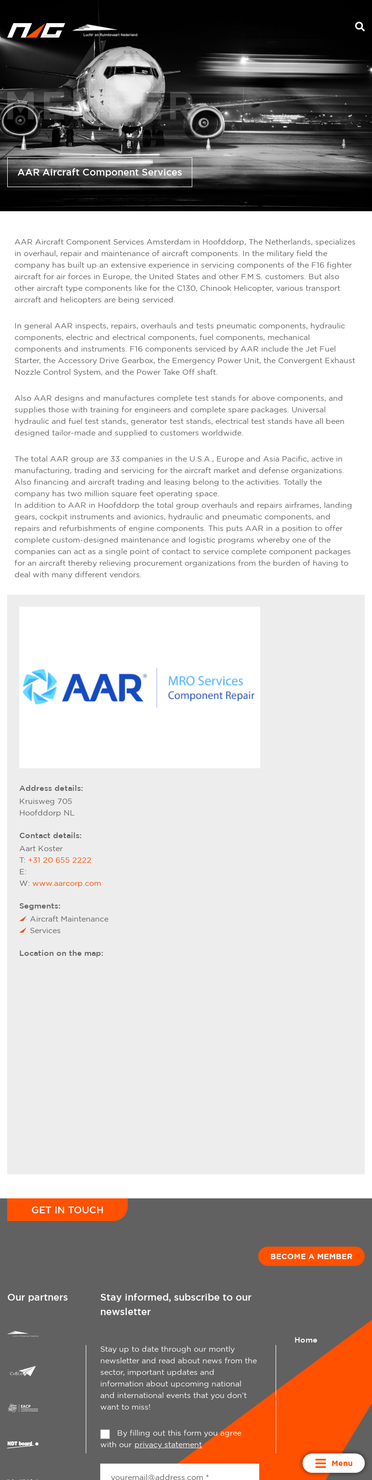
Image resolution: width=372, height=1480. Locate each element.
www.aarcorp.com (66, 883)
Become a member (311, 1256)
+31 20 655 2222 (60, 859)
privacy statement (168, 1444)
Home (306, 1339)
